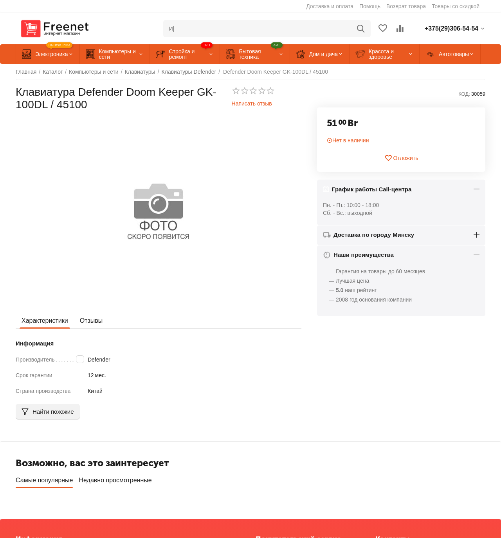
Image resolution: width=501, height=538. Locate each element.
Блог (21, 501)
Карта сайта (31, 490)
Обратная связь (36, 466)
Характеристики (45, 320)
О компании (31, 454)
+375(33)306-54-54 (398, 473)
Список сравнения (279, 478)
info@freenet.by (394, 501)
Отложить (401, 158)
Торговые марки (36, 478)
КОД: (464, 94)
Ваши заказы (272, 454)
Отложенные (272, 466)
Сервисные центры (280, 490)
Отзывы (91, 320)
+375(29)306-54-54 (398, 463)
